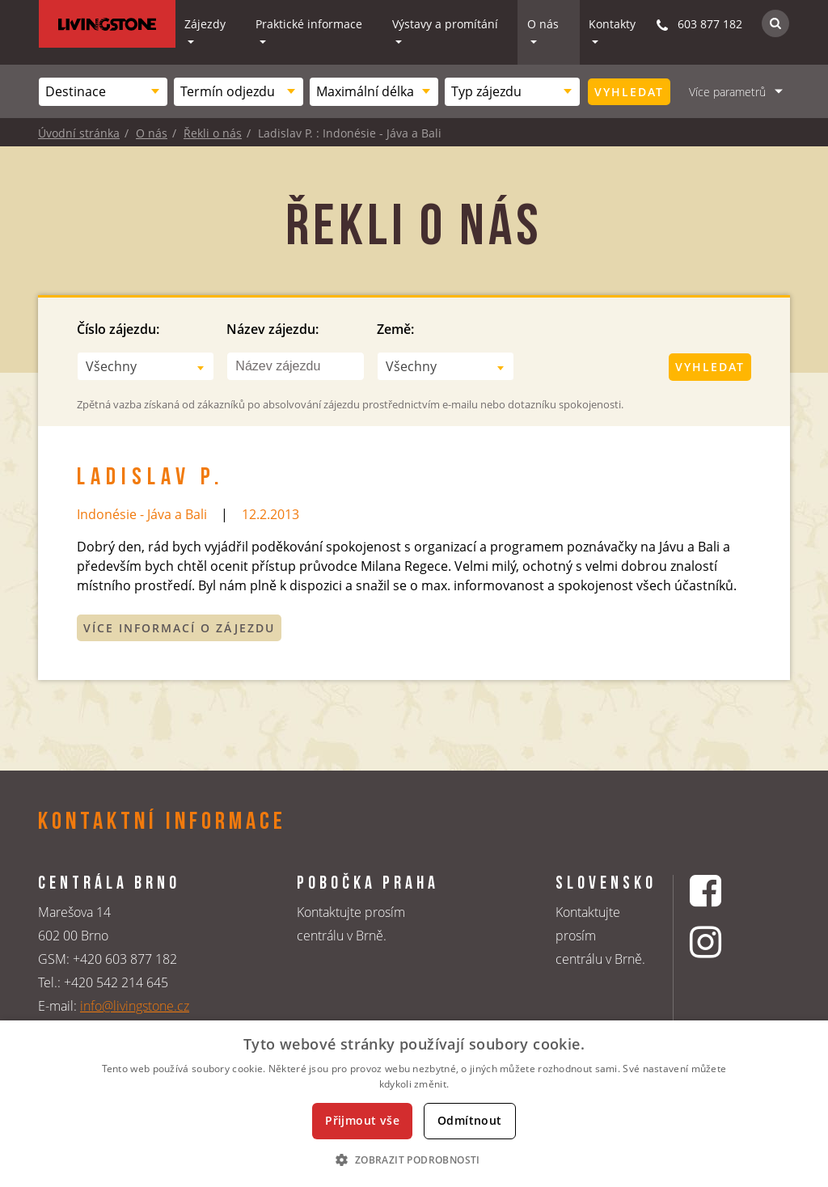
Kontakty (612, 24)
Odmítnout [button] (469, 1120)
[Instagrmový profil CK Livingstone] (726, 941)
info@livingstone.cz (134, 1006)
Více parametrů (727, 91)
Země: (395, 329)
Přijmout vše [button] (362, 1120)
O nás (543, 24)
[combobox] (103, 92)
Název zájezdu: (272, 329)
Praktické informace (309, 24)
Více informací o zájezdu (179, 628)
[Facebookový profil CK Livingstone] (726, 890)
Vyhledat (629, 91)
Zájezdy (205, 24)
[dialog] (414, 1103)
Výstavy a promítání (445, 24)
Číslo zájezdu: (118, 329)
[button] (413, 1159)
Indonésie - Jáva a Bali (142, 514)
